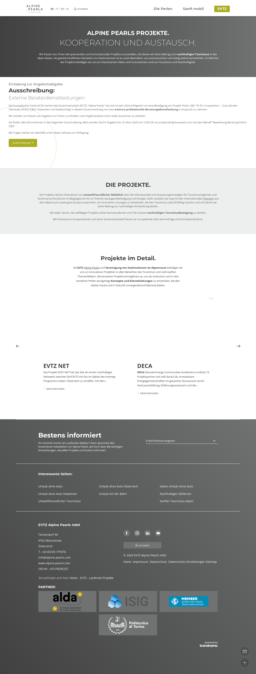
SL (68, 8)
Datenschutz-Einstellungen (187, 562)
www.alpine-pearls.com (54, 563)
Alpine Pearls (91, 267)
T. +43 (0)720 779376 (52, 552)
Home (128, 562)
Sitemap (212, 562)
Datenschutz (159, 562)
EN (62, 8)
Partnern (208, 198)
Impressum (141, 562)
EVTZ (83, 578)
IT (57, 8)
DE (52, 8)
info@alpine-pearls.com (54, 557)
